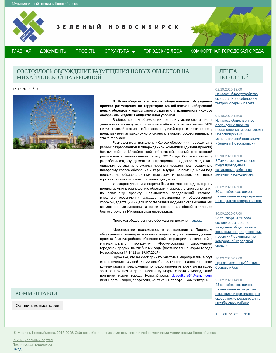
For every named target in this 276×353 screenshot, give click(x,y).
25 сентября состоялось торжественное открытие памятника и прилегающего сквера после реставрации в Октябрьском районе (237, 293)
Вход (17, 349)
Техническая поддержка (32, 344)
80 (225, 314)
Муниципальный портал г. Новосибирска (45, 3)
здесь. (197, 220)
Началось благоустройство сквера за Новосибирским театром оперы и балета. (236, 98)
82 (236, 314)
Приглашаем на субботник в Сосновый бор (237, 265)
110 (247, 314)
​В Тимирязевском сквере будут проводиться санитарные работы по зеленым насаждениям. (235, 167)
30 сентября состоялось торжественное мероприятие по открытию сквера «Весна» (238, 196)
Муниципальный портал (33, 340)
